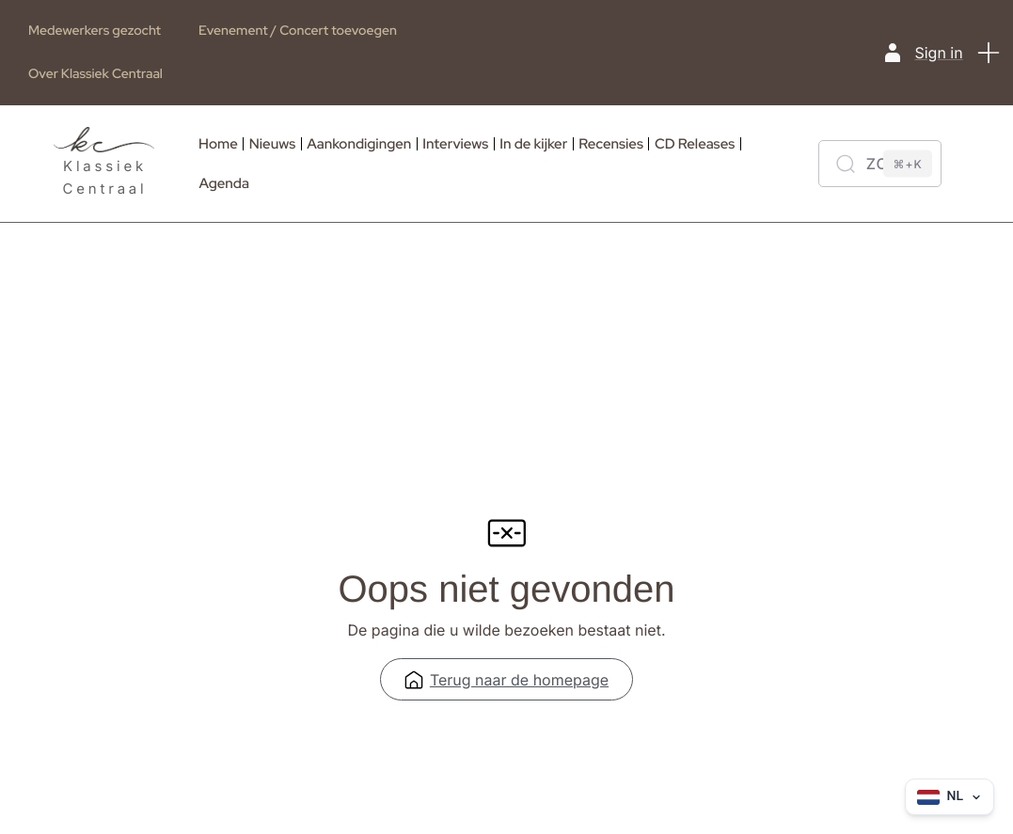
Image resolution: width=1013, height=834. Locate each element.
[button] (989, 53)
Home (218, 143)
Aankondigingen (359, 143)
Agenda (224, 183)
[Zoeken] (880, 163)
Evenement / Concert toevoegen (297, 31)
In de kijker (533, 143)
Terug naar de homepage (506, 683)
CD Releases (695, 143)
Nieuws (272, 143)
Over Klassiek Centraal (95, 74)
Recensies (610, 143)
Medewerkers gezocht (94, 31)
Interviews (455, 143)
